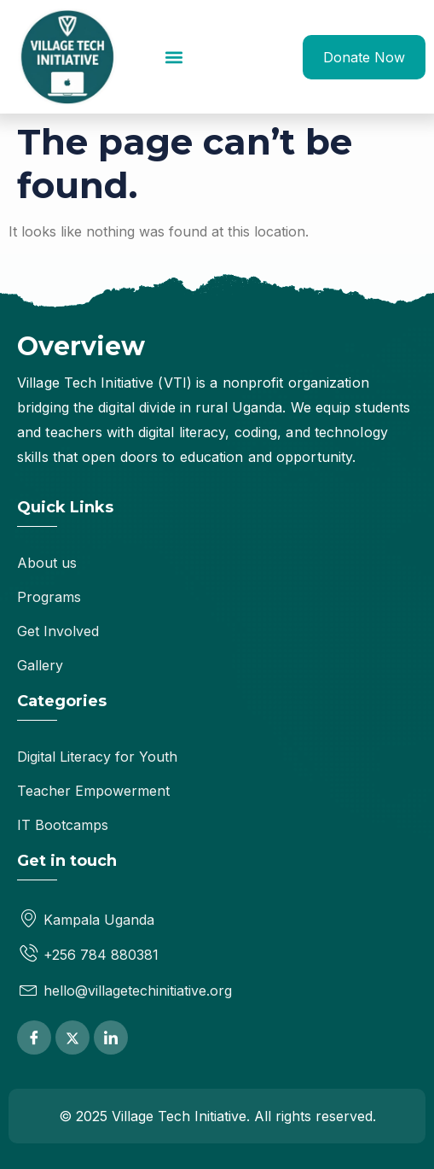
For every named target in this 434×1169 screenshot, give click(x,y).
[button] (173, 57)
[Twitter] (72, 1037)
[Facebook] (34, 1037)
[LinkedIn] (111, 1037)
